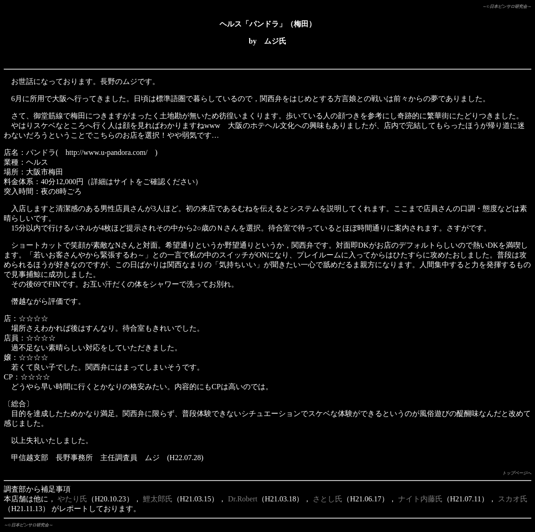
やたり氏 (72, 499)
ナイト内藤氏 (420, 499)
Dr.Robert (243, 499)
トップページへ (516, 473)
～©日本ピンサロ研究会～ (506, 6)
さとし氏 (327, 499)
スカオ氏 (513, 499)
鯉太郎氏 (158, 499)
